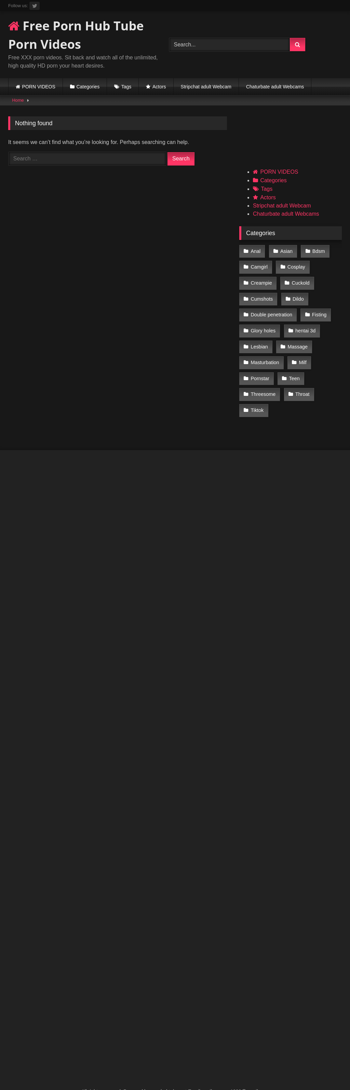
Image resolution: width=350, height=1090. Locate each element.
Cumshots (262, 294)
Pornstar (260, 366)
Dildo (297, 294)
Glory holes (263, 323)
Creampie (261, 279)
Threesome (263, 380)
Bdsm (316, 251)
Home (18, 100)
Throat (301, 380)
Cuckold (299, 279)
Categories (87, 86)
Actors (159, 86)
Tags (126, 86)
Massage (296, 337)
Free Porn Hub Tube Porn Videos (76, 35)
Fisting (318, 308)
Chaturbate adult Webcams (275, 86)
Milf (301, 352)
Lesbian (259, 337)
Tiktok (257, 395)
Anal (255, 251)
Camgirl (259, 265)
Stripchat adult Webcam (206, 86)
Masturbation (265, 352)
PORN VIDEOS (38, 86)
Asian (285, 251)
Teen (293, 366)
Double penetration (271, 308)
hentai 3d (304, 323)
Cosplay (295, 265)
